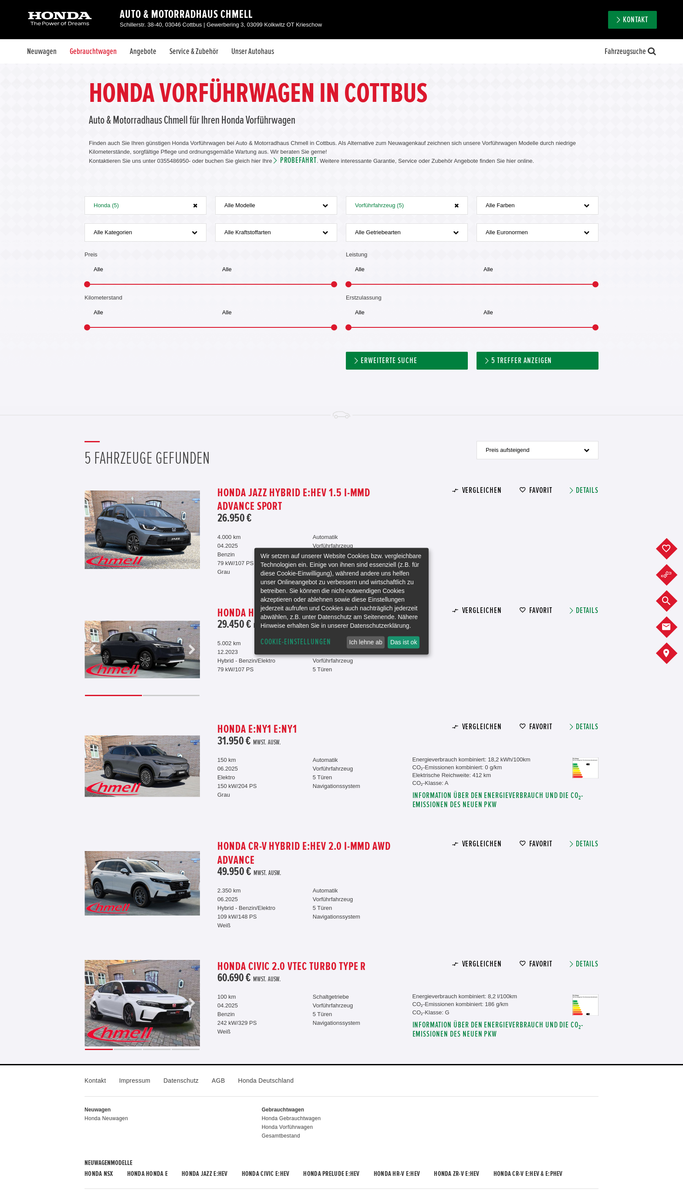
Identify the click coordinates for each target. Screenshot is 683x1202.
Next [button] (191, 649)
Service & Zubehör (193, 51)
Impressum (134, 1080)
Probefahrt (298, 160)
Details (587, 490)
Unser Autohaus (252, 51)
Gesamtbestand (281, 1136)
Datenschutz (181, 1080)
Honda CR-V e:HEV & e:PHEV (528, 1173)
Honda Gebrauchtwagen (291, 1118)
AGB (218, 1080)
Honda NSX (99, 1173)
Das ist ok (403, 642)
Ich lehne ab (365, 642)
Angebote (143, 51)
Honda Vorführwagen (287, 1127)
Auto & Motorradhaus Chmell (186, 14)
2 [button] (171, 695)
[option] (142, 529)
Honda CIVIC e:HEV (266, 1173)
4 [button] (185, 1049)
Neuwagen (42, 51)
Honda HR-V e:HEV (397, 1173)
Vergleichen (482, 490)
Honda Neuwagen (106, 1118)
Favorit (540, 490)
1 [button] (113, 695)
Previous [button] (93, 649)
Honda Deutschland (266, 1080)
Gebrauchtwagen (93, 51)
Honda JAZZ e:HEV (204, 1173)
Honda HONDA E (147, 1173)
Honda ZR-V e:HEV (456, 1173)
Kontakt (635, 20)
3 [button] (157, 1049)
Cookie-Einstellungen (295, 642)
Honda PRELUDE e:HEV (331, 1173)
